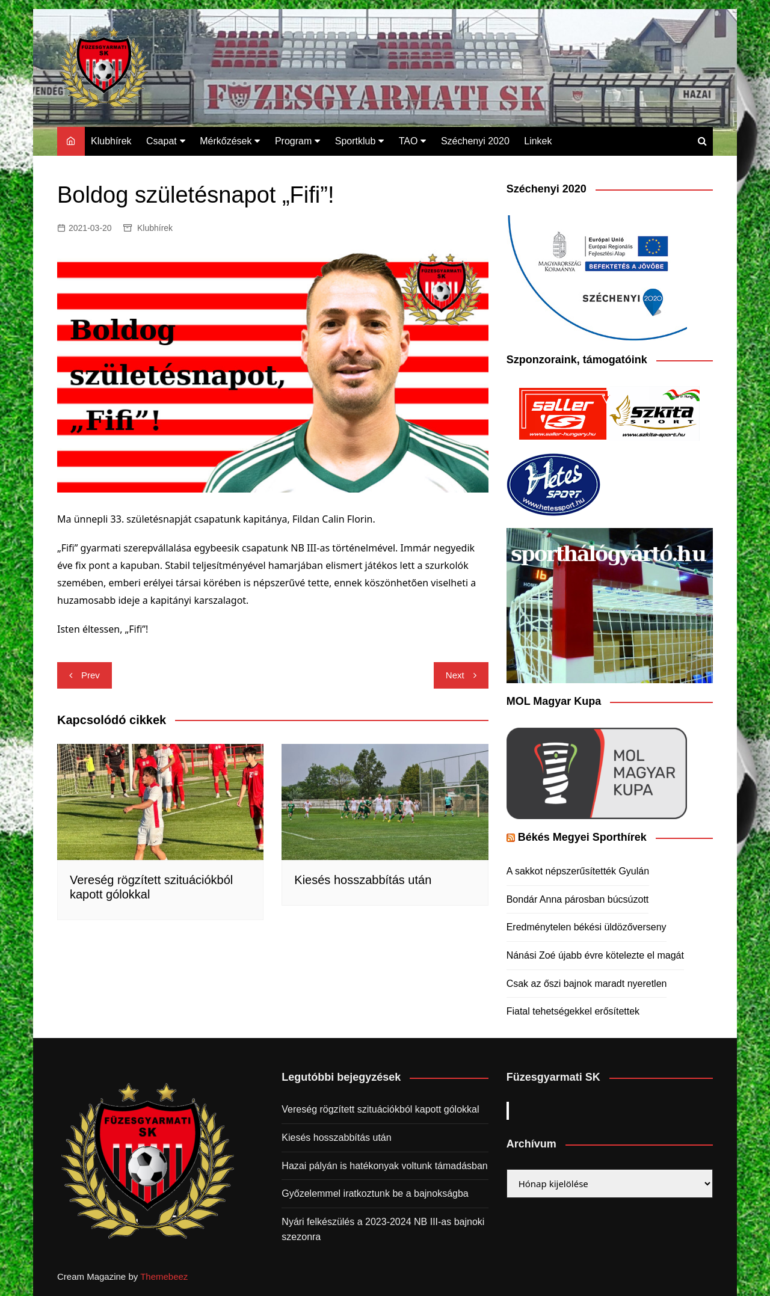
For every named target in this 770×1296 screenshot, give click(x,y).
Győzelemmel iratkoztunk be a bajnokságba (375, 1193)
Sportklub (355, 141)
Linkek (538, 141)
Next (455, 675)
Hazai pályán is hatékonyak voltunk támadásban (384, 1166)
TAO (408, 141)
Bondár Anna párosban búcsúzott (578, 899)
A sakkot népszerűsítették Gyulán (578, 871)
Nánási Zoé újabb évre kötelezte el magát (595, 955)
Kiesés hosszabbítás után (362, 879)
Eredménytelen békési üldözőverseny (587, 927)
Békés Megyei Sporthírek (582, 837)
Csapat (161, 141)
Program (293, 141)
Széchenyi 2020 (475, 141)
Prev (90, 675)
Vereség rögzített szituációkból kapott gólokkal (380, 1109)
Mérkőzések (225, 141)
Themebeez (164, 1276)
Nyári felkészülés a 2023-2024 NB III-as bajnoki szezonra (383, 1229)
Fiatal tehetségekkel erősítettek (573, 1011)
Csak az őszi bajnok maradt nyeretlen (587, 983)
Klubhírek (111, 141)
